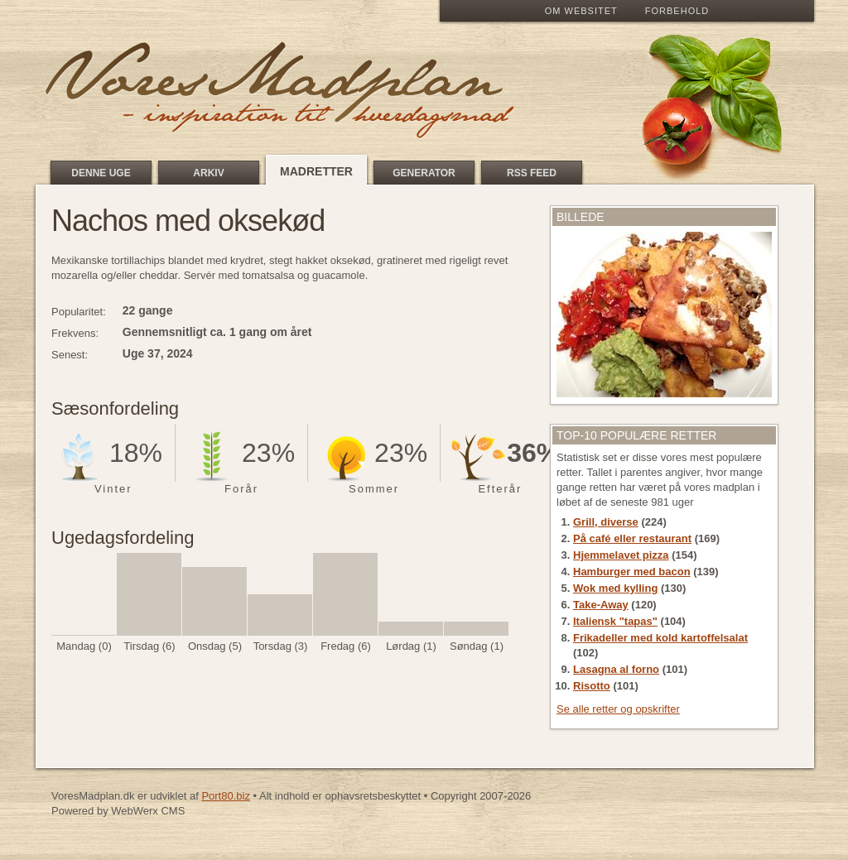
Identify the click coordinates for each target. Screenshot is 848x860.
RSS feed (531, 173)
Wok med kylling (615, 588)
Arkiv (208, 173)
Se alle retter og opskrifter (618, 709)
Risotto (591, 686)
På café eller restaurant (632, 538)
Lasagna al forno (616, 669)
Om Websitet (581, 11)
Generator (424, 173)
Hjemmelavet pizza (621, 555)
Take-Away (601, 604)
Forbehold (677, 11)
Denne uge (100, 173)
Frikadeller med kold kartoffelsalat (660, 638)
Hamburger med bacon (632, 571)
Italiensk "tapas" (615, 621)
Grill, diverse (605, 522)
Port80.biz (225, 796)
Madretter (316, 171)
